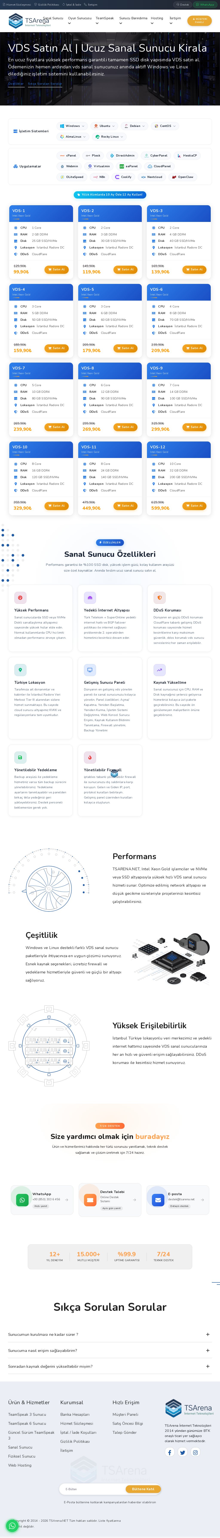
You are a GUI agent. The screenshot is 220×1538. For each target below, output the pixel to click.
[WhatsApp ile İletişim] (12, 1526)
